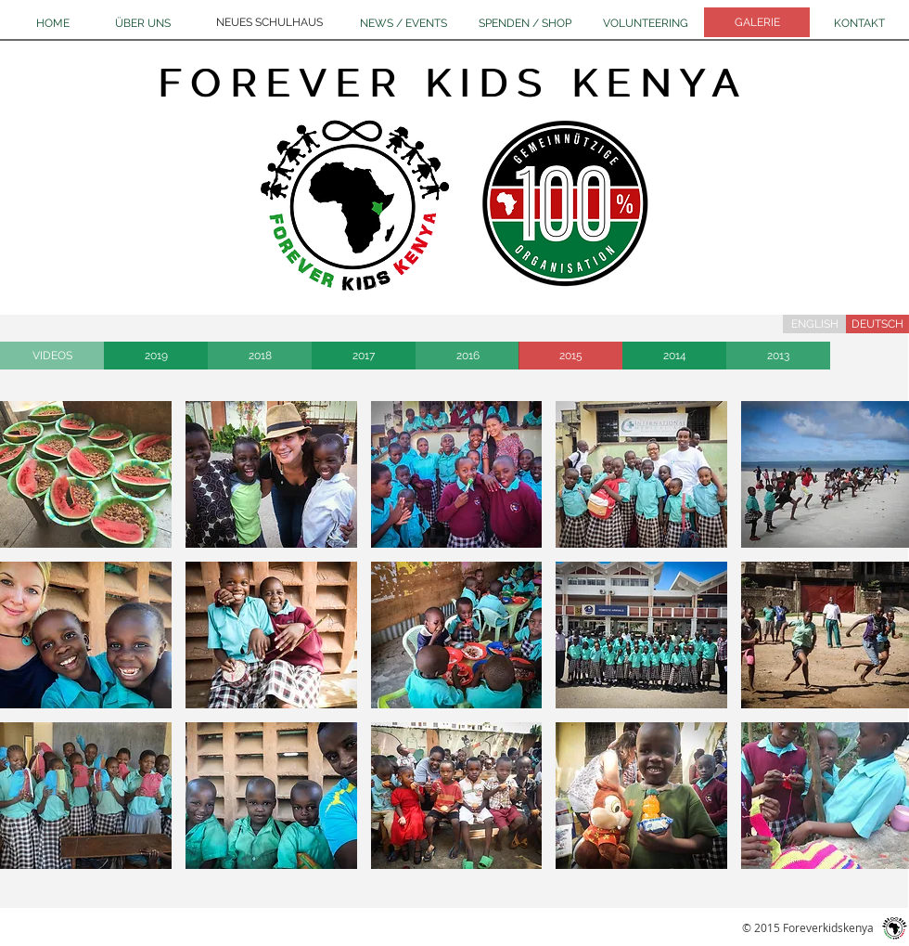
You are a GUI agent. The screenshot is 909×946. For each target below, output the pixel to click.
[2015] (570, 355)
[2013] (778, 355)
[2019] (156, 355)
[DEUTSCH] (877, 324)
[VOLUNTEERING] (645, 23)
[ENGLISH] (814, 324)
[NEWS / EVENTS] (403, 23)
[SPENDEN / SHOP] (525, 23)
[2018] (260, 355)
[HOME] (53, 23)
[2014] (674, 355)
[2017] (364, 355)
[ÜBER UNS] (142, 23)
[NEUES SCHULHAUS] (269, 22)
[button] (86, 474)
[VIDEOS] (52, 355)
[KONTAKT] (859, 23)
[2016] (467, 355)
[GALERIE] (757, 22)
